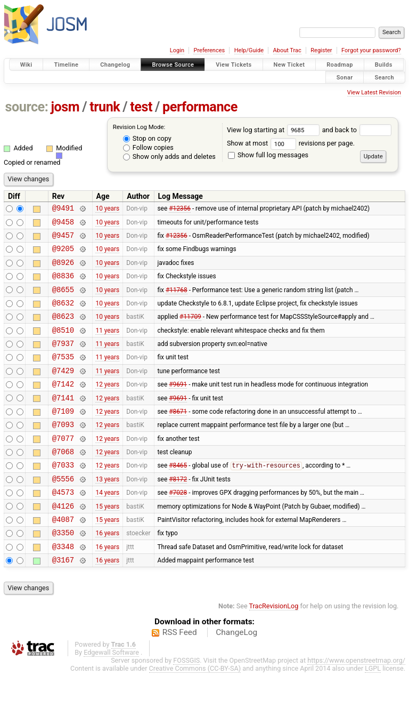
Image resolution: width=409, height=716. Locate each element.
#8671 (178, 436)
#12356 (180, 209)
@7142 (63, 406)
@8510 (63, 346)
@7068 (63, 482)
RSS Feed (179, 675)
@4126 (63, 542)
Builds (383, 64)
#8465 (178, 497)
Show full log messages (268, 155)
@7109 (63, 436)
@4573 (63, 527)
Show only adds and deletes (169, 156)
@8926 (63, 270)
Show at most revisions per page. (291, 143)
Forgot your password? (371, 50)
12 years (107, 406)
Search (384, 77)
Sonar (345, 77)
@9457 (63, 240)
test (141, 107)
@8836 (63, 285)
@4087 (63, 557)
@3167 (63, 603)
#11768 (176, 300)
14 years (107, 527)
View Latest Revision (374, 92)
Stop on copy (147, 138)
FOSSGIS (186, 703)
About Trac (287, 50)
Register (321, 50)
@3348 (63, 588)
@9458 (63, 225)
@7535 (63, 376)
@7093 (63, 451)
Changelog (115, 64)
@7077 (63, 467)
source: (26, 107)
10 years (107, 209)
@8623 (63, 330)
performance (200, 107)
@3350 (63, 572)
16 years (107, 572)
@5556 (63, 512)
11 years (107, 345)
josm (65, 107)
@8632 (63, 315)
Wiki (26, 64)
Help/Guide (249, 50)
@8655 (63, 300)
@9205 (63, 255)
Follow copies (148, 147)
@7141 (63, 421)
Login (177, 50)
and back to (357, 130)
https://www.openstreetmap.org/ (356, 703)
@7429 (63, 391)
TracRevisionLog (274, 649)
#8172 (178, 512)
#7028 (178, 527)
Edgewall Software (111, 695)
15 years (107, 542)
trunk (104, 107)
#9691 (178, 406)
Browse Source (173, 64)
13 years (107, 512)
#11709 (190, 330)
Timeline (66, 64)
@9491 (63, 209)
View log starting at (274, 130)
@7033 (63, 497)
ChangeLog (236, 675)
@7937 (63, 361)
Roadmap (339, 64)
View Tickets (233, 64)
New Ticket (289, 64)
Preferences (209, 50)
